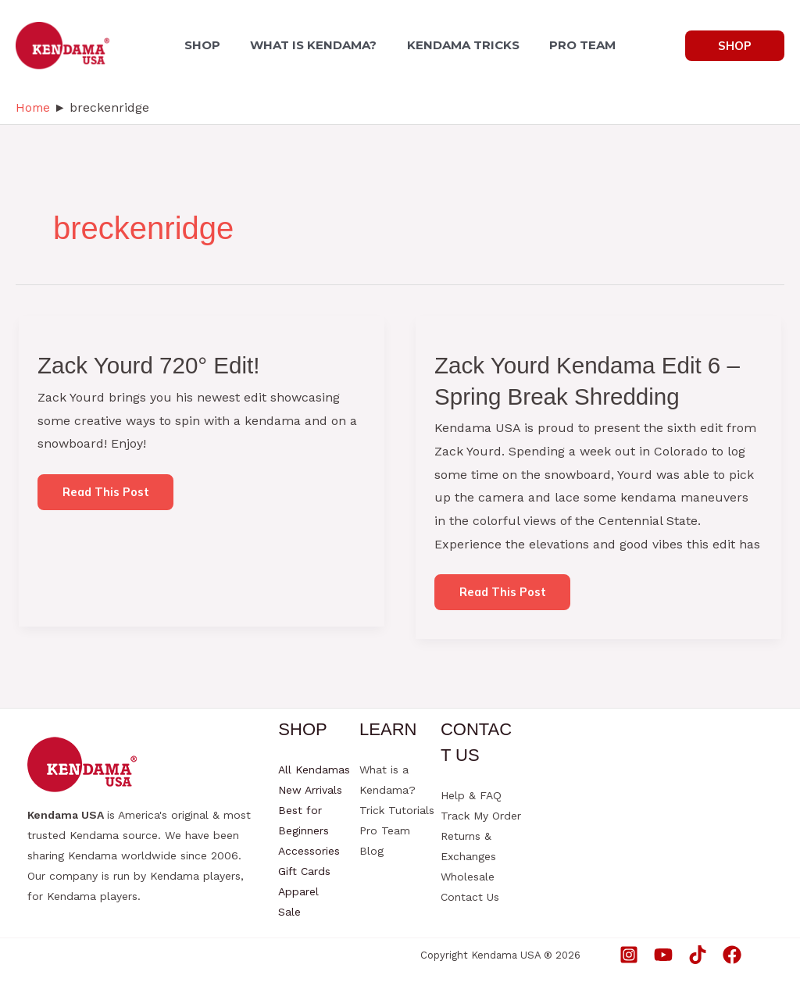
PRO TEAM (575, 45)
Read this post (106, 497)
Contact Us (470, 897)
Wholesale (468, 876)
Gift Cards (304, 871)
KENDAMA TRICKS (461, 45)
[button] (734, 45)
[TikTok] (697, 954)
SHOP (210, 45)
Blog (371, 851)
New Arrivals (310, 790)
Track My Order (481, 815)
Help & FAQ (471, 795)
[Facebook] (732, 954)
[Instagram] (629, 954)
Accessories (309, 851)
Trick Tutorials (396, 810)
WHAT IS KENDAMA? (316, 45)
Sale (289, 911)
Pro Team (384, 830)
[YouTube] (663, 954)
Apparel (298, 891)
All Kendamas (314, 769)
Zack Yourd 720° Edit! (150, 365)
